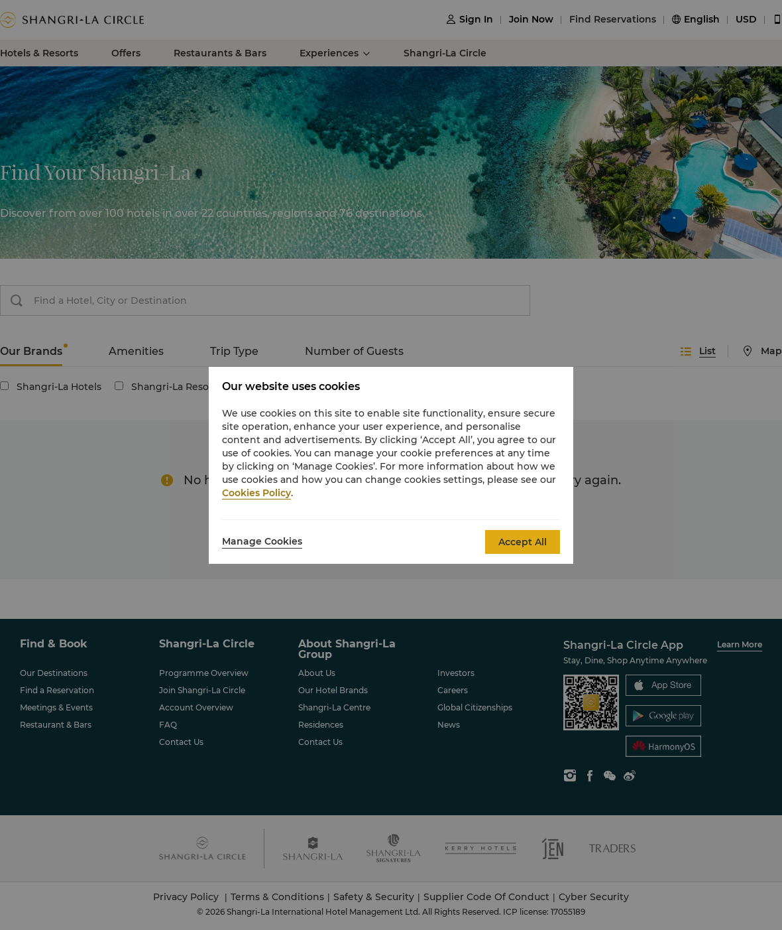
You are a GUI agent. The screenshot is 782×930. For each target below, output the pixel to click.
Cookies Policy (256, 493)
